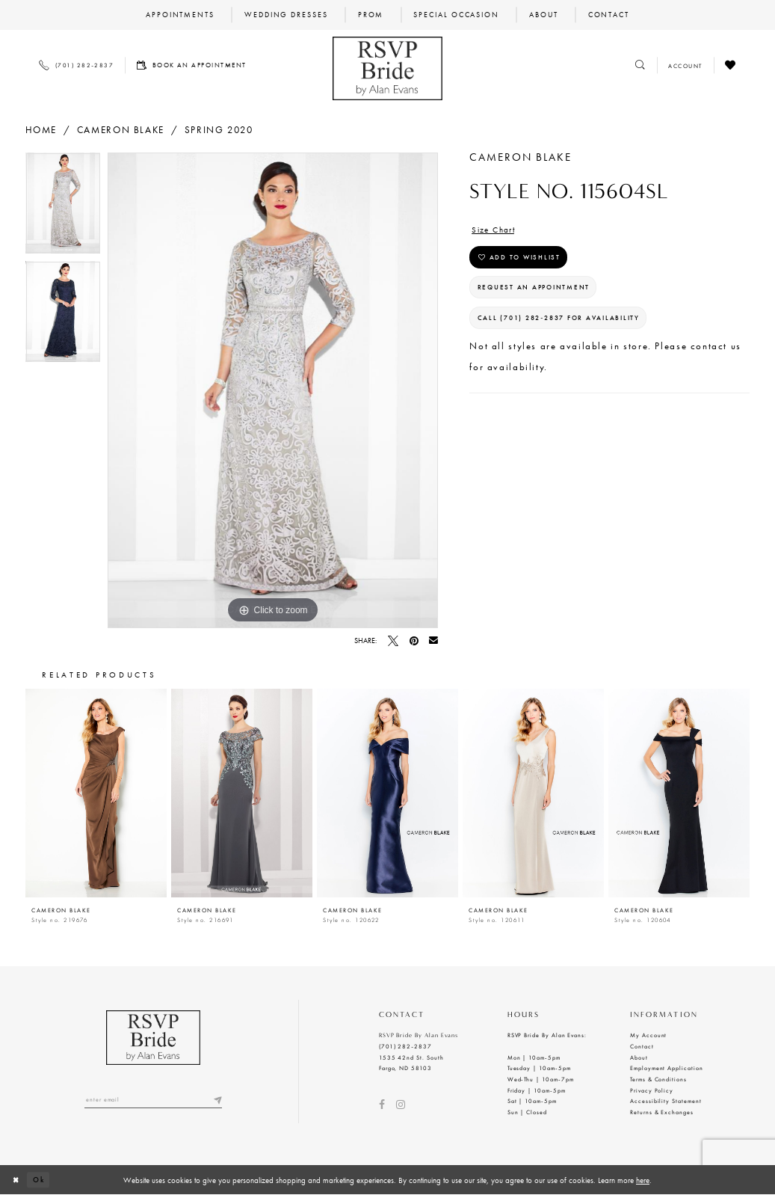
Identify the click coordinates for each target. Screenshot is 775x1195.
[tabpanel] (63, 207)
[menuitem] (179, 15)
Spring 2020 (219, 129)
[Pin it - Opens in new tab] (414, 641)
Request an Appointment (545, 296)
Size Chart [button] (497, 230)
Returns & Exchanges (662, 1112)
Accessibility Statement (666, 1101)
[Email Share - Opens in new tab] (433, 640)
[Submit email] (216, 1101)
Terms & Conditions (658, 1079)
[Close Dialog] (17, 1180)
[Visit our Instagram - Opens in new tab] (400, 1104)
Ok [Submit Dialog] (42, 1179)
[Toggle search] (641, 66)
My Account (648, 1035)
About (639, 1057)
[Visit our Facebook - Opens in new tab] (382, 1104)
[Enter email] (153, 1101)
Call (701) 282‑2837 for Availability (575, 332)
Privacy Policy (651, 1090)
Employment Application (666, 1068)
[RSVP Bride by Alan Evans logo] (387, 68)
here (642, 1180)
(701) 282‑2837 (405, 1046)
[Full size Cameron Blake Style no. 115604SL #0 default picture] (272, 390)
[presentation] (96, 793)
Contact (642, 1046)
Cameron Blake (120, 129)
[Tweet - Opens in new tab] (393, 641)
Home (41, 129)
